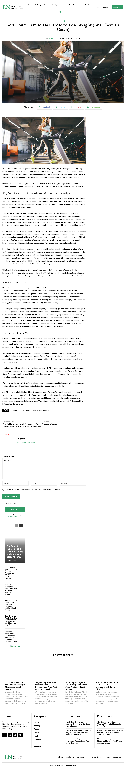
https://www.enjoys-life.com (26, 442)
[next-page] (21, 525)
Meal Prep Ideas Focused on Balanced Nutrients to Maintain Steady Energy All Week (11, 605)
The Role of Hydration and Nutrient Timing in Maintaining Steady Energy (14, 551)
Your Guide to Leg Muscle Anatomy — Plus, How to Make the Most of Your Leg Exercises (21, 425)
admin (52, 38)
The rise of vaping (49, 424)
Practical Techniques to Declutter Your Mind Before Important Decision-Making (11, 636)
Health (63, 21)
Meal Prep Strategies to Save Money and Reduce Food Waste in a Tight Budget (11, 589)
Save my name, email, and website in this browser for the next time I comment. (33, 490)
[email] (15, 503)
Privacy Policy (12, 516)
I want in (14, 510)
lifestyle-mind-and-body (20, 410)
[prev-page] (16, 525)
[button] (59, 12)
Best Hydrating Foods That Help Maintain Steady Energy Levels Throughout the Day (11, 620)
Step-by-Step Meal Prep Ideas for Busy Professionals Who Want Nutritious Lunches (11, 573)
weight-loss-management (43, 410)
